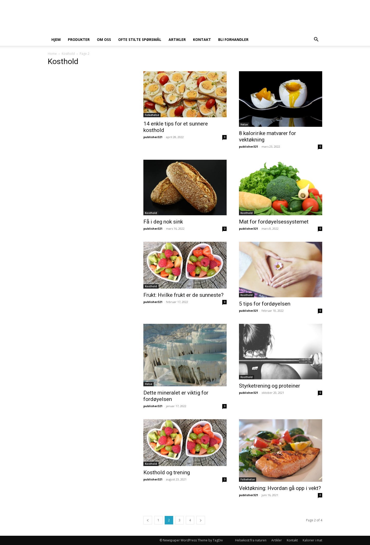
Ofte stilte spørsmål (139, 39)
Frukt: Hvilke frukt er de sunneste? (183, 295)
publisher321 (152, 137)
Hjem (56, 39)
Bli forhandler (233, 39)
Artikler (177, 39)
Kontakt (202, 39)
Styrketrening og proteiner (269, 386)
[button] (316, 40)
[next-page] (200, 520)
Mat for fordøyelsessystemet (274, 222)
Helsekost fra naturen (250, 540)
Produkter (79, 39)
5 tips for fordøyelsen (264, 304)
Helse (244, 124)
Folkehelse (152, 115)
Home (52, 53)
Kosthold (68, 53)
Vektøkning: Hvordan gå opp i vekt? (280, 488)
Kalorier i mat (312, 540)
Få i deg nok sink (163, 222)
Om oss (104, 39)
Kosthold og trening (166, 472)
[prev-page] (147, 520)
